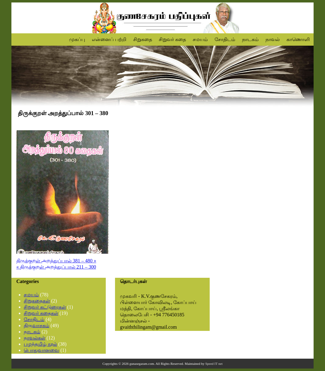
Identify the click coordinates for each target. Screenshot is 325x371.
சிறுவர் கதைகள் (41, 313)
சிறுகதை (142, 39)
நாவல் (272, 39)
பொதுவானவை (41, 350)
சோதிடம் (225, 39)
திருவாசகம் (36, 325)
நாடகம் (250, 39)
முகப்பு (77, 39)
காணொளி (298, 39)
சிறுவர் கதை (172, 39)
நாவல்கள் (34, 337)
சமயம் (200, 39)
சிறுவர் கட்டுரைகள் (45, 307)
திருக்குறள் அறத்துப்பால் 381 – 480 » (56, 260)
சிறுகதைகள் (37, 300)
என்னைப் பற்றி (109, 39)
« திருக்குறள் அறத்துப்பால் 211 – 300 (56, 266)
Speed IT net (214, 363)
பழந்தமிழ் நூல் (40, 344)
